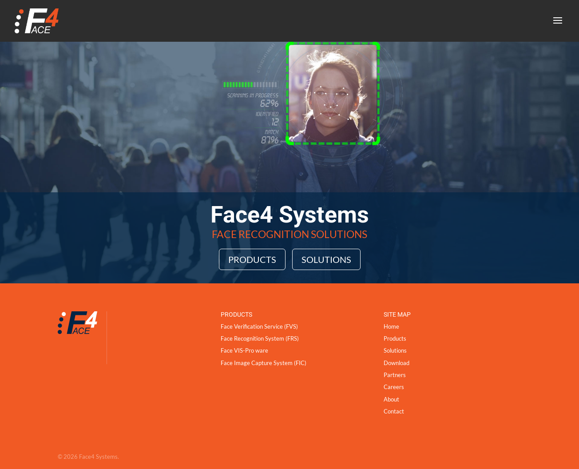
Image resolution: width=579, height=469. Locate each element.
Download (396, 362)
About (391, 399)
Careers (394, 386)
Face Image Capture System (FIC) (263, 362)
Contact (394, 411)
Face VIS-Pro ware (244, 350)
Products (252, 259)
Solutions (326, 259)
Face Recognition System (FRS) (260, 338)
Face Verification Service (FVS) (259, 326)
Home (391, 326)
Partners (395, 374)
